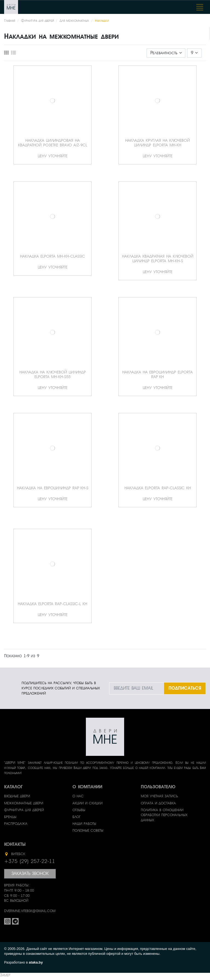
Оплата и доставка (158, 803)
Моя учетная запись (159, 796)
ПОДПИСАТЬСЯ (184, 688)
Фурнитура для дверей (24, 810)
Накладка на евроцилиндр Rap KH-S (52, 488)
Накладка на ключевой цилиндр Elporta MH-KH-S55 (52, 374)
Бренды (10, 817)
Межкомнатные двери (23, 803)
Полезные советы (87, 830)
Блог (76, 817)
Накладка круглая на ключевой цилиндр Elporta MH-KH (157, 142)
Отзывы (78, 810)
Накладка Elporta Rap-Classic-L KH (52, 604)
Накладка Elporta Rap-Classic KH (157, 488)
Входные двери (17, 796)
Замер (5, 975)
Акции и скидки (87, 803)
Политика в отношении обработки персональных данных (164, 815)
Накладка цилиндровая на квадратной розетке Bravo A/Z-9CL (52, 142)
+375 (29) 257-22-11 (29, 861)
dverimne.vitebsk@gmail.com (30, 911)
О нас (78, 796)
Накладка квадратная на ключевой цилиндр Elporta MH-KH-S (157, 258)
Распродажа (15, 824)
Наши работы (84, 824)
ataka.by (36, 962)
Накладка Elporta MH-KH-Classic (52, 256)
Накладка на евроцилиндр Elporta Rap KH (157, 374)
